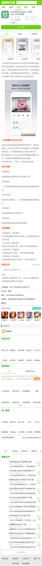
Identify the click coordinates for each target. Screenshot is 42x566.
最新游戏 (5, 558)
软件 (18, 7)
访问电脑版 (26, 563)
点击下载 (21, 27)
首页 (3, 7)
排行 (26, 7)
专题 (33, 7)
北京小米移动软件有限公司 (20, 287)
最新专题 (26, 558)
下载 (38, 466)
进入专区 (36, 378)
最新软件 (16, 558)
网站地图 (15, 563)
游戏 (11, 7)
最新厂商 (37, 558)
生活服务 (17, 19)
